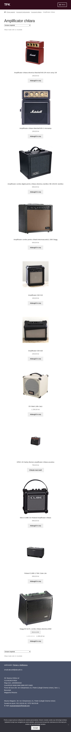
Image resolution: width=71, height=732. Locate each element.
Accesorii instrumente (23, 12)
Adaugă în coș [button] (35, 80)
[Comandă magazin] (17, 25)
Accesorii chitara (36, 12)
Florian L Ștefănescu (20, 665)
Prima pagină (11, 12)
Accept (35, 728)
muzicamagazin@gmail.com (20, 706)
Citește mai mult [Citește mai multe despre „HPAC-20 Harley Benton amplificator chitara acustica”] (35, 470)
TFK (7, 4)
